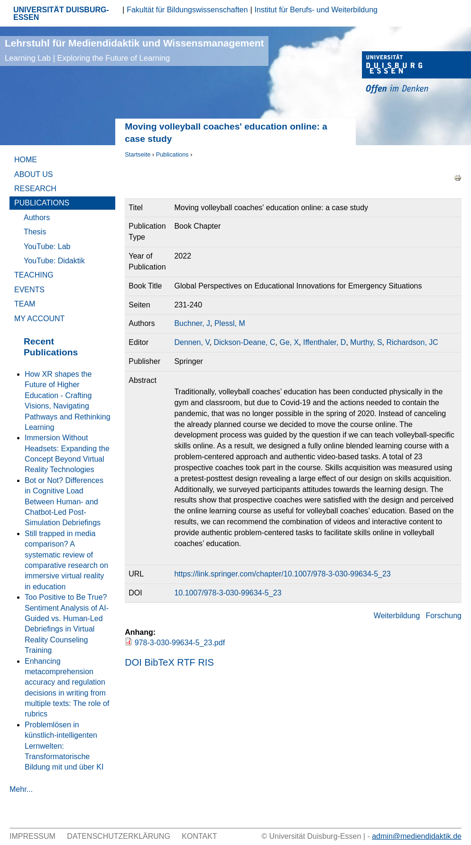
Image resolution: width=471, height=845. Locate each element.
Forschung (443, 616)
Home (25, 160)
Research (35, 189)
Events (29, 290)
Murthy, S (366, 342)
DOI (133, 662)
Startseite (137, 154)
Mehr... (21, 789)
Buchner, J (192, 323)
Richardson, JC (412, 342)
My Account (39, 319)
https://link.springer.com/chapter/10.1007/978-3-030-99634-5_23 (282, 574)
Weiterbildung (397, 616)
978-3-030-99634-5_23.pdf (180, 643)
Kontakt (199, 836)
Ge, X (289, 342)
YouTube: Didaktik (54, 261)
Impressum (32, 836)
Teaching (34, 275)
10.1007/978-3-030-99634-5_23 (227, 593)
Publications (172, 154)
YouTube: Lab (47, 246)
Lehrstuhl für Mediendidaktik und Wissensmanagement (134, 50)
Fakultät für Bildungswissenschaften (187, 10)
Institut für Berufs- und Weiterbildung (316, 10)
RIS (205, 662)
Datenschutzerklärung (118, 836)
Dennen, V (191, 342)
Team (24, 304)
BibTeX (159, 662)
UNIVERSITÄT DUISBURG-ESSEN (61, 13)
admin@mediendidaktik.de (417, 836)
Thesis (35, 232)
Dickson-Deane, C (244, 342)
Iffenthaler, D (324, 342)
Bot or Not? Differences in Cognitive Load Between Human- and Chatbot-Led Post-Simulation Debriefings (64, 501)
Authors (37, 218)
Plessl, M (229, 323)
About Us (33, 174)
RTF (186, 662)
